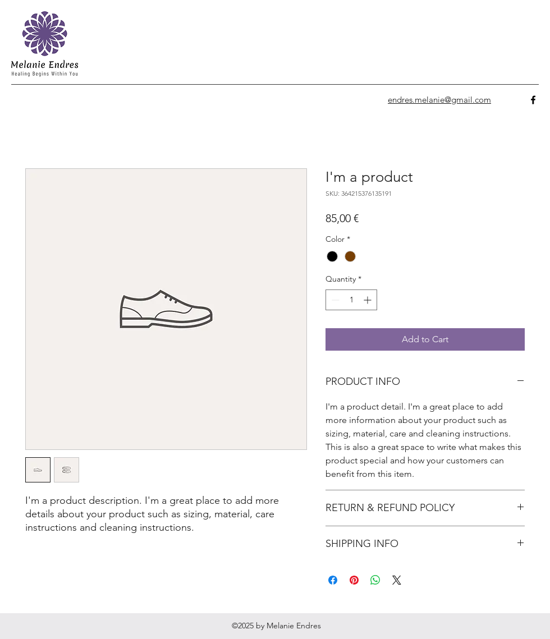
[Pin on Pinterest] (354, 580)
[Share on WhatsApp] (375, 580)
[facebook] (533, 99)
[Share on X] (397, 580)
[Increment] (368, 300)
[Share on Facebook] (333, 580)
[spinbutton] (351, 300)
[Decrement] (334, 300)
